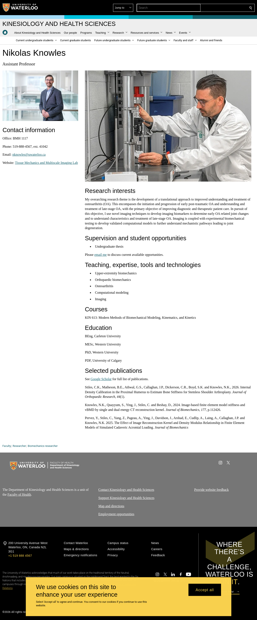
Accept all (205, 590)
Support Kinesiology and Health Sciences (126, 497)
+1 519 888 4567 (20, 555)
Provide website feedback (211, 489)
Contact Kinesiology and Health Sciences (126, 489)
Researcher (19, 445)
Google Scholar (101, 379)
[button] (220, 8)
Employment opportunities (116, 514)
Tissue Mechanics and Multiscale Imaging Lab (46, 163)
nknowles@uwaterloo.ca (28, 154)
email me (100, 254)
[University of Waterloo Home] (20, 7)
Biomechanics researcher (43, 445)
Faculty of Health (19, 494)
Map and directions (111, 506)
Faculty (7, 445)
